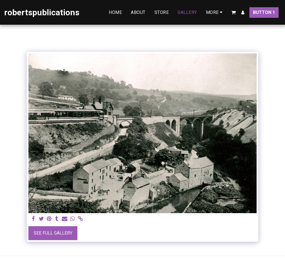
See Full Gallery (53, 233)
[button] (233, 12)
